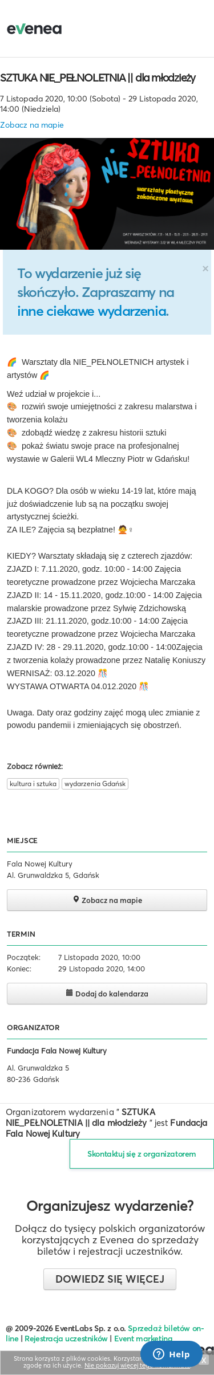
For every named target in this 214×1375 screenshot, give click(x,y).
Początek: (24, 957)
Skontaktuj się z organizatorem (141, 1154)
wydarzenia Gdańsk (95, 783)
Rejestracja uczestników (66, 1338)
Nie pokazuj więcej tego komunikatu (137, 1365)
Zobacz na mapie (32, 125)
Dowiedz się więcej (109, 1278)
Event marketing (143, 1338)
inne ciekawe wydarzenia (91, 310)
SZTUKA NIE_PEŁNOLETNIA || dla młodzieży (97, 77)
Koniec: (19, 968)
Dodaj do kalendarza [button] (107, 993)
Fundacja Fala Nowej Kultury (57, 1050)
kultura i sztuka (33, 783)
